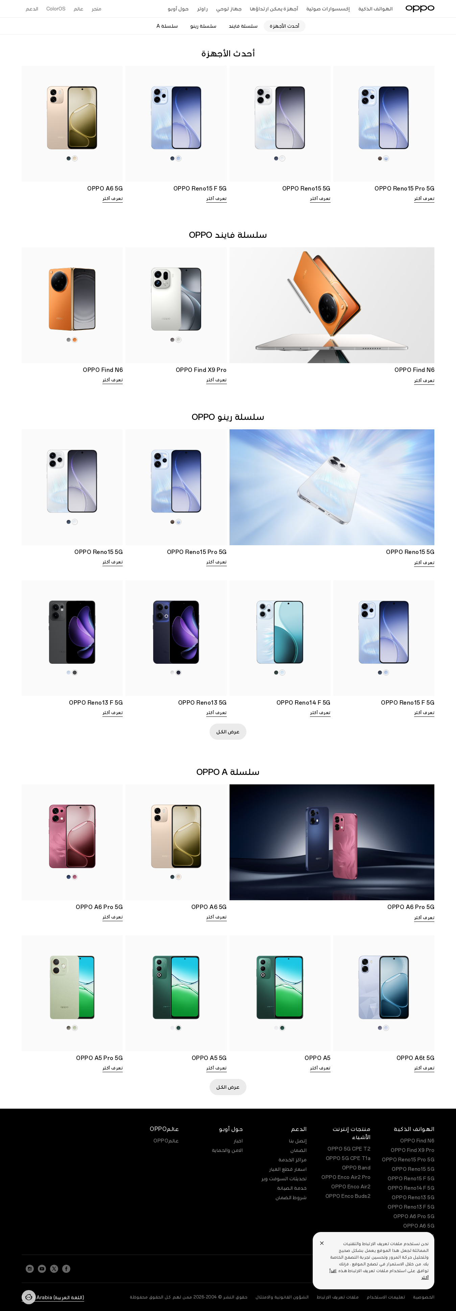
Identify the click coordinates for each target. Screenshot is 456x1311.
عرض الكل (228, 731)
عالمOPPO (166, 1140)
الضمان (298, 1150)
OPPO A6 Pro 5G (413, 1216)
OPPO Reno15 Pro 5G (408, 1159)
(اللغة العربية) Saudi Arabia (53, 1297)
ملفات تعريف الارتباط (338, 1297)
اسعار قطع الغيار (288, 1169)
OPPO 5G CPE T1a (348, 1158)
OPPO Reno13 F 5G (411, 1207)
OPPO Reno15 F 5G (411, 1178)
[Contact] (29, 1297)
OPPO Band (356, 1167)
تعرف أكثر (424, 199)
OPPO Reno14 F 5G (411, 1188)
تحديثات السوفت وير (284, 1178)
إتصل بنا (298, 1140)
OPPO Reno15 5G (413, 1169)
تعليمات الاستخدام (386, 1297)
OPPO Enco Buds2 (348, 1196)
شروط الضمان (291, 1197)
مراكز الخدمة (293, 1159)
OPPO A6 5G (418, 1226)
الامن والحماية (227, 1150)
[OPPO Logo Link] (420, 8)
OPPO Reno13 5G (413, 1197)
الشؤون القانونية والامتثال (282, 1297)
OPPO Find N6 (417, 1140)
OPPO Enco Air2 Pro (345, 1177)
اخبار (238, 1140)
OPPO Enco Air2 (350, 1186)
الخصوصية (423, 1297)
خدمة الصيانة (292, 1188)
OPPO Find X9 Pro (412, 1150)
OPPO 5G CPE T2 (349, 1148)
